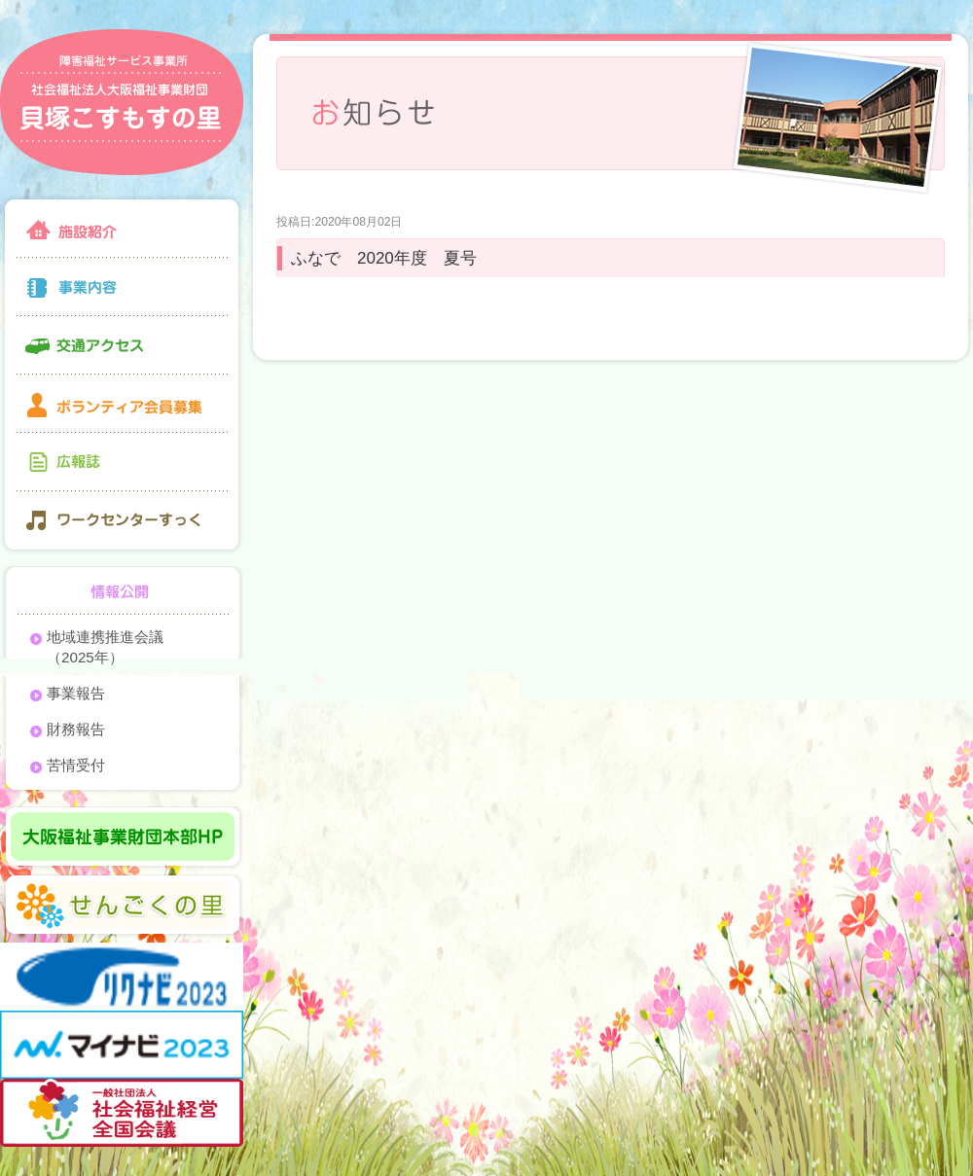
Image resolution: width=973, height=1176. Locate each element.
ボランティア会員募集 (121, 403)
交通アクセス (121, 345)
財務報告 (76, 729)
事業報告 (76, 693)
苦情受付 (76, 765)
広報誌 (121, 462)
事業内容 (121, 287)
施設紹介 (121, 226)
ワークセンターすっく (121, 522)
